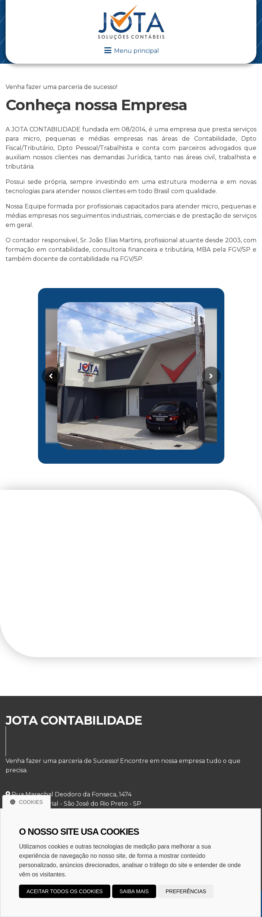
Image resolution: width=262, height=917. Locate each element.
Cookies (26, 802)
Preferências (185, 891)
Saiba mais (134, 891)
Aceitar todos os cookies (64, 891)
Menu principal (131, 50)
